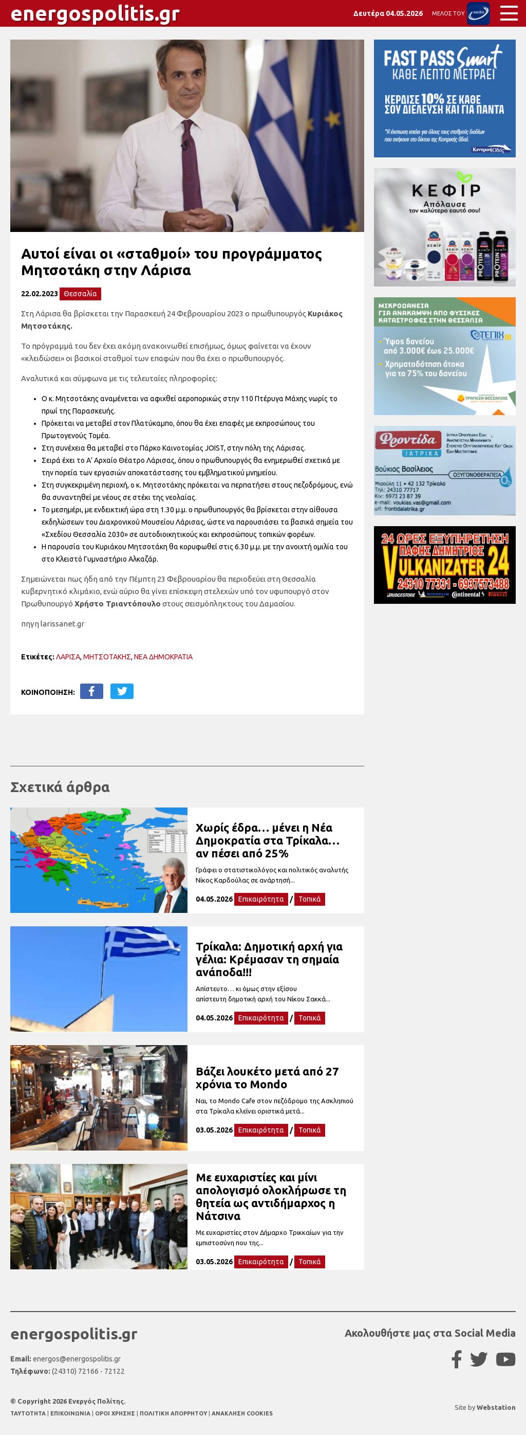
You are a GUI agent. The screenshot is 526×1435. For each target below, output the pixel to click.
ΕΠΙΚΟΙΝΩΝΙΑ (71, 1413)
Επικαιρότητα (261, 899)
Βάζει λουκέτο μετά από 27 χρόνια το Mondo (267, 1077)
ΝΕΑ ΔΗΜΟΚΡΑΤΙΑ (163, 657)
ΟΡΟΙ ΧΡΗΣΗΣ (116, 1413)
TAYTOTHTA (28, 1413)
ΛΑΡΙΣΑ (68, 657)
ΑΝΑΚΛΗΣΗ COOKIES (242, 1413)
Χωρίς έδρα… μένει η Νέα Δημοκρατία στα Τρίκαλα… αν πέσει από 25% (268, 840)
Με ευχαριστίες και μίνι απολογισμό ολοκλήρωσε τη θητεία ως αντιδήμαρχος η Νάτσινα (271, 1196)
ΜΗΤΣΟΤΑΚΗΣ (107, 657)
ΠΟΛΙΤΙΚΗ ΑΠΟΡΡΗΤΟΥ (173, 1413)
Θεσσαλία (80, 294)
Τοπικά (309, 899)
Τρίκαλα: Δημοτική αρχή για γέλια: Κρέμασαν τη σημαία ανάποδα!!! (269, 959)
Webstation (496, 1407)
